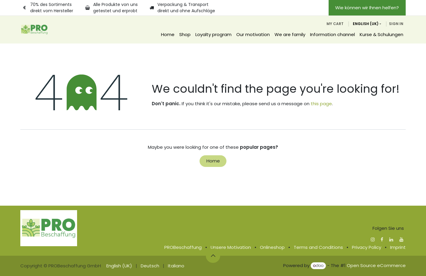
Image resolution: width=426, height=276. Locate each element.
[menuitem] (168, 35)
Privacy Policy (366, 247)
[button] (213, 256)
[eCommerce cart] (335, 24)
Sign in (396, 23)
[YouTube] (401, 239)
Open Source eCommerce (376, 265)
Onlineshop (272, 247)
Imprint (398, 247)
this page (321, 103)
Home (213, 161)
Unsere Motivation (231, 247)
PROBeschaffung (183, 247)
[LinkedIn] (391, 239)
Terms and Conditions (318, 247)
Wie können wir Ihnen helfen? (367, 7)
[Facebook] (382, 239)
